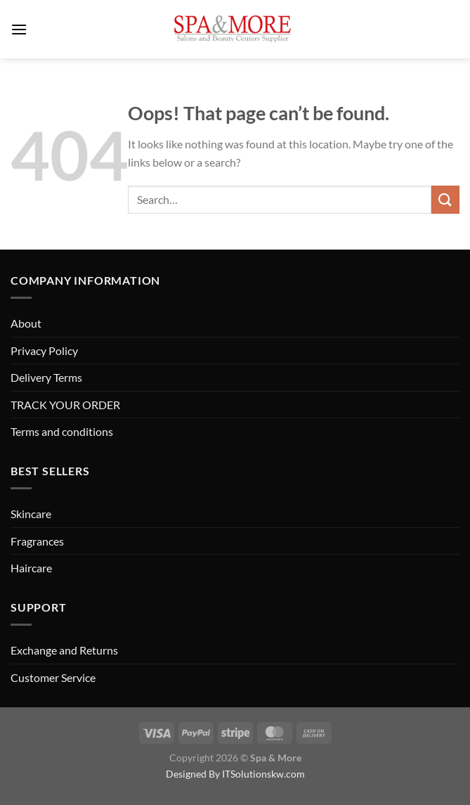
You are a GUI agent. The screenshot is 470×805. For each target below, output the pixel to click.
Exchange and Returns (64, 650)
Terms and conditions (62, 431)
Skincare (31, 513)
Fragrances (37, 541)
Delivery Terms (46, 377)
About (26, 323)
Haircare (31, 567)
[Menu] (19, 29)
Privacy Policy (44, 350)
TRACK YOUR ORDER (65, 404)
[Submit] (445, 199)
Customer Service (53, 677)
